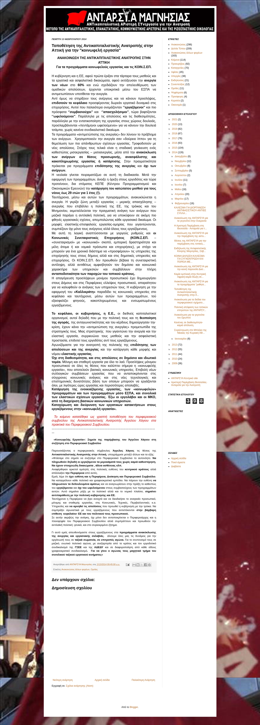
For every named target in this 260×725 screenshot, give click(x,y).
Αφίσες (175, 72)
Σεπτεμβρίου (182, 170)
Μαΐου (178, 189)
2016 (175, 143)
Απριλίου (180, 194)
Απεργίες (176, 76)
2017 (175, 138)
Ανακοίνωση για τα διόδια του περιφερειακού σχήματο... (189, 301)
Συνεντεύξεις (178, 84)
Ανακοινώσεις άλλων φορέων (75, 569)
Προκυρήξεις (178, 63)
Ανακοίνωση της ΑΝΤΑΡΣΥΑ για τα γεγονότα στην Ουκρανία (191, 219)
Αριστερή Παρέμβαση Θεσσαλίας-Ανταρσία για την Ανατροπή (189, 383)
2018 (175, 133)
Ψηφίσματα (177, 92)
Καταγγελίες (177, 67)
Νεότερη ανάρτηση (63, 680)
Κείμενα (175, 59)
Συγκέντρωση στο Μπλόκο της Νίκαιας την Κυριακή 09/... (190, 331)
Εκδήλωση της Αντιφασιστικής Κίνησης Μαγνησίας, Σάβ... (190, 250)
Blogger (134, 707)
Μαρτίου (179, 198)
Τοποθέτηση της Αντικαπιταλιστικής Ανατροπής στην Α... (186, 292)
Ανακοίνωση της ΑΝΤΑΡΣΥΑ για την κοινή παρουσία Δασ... (191, 268)
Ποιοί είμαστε (178, 462)
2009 (175, 363)
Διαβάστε (176, 466)
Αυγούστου (181, 175)
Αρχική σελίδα (102, 680)
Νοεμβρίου (181, 161)
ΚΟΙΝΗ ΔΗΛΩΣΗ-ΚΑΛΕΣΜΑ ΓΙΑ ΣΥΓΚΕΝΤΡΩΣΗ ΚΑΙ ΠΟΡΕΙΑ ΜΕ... (189, 259)
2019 (175, 128)
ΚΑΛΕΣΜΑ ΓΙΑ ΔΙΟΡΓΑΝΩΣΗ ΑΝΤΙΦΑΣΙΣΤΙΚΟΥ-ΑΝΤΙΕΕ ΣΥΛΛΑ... (190, 210)
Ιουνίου (179, 184)
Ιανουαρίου (181, 338)
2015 (175, 147)
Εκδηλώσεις (177, 80)
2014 (175, 152)
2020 (175, 124)
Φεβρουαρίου (182, 203)
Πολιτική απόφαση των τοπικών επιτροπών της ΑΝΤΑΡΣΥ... (191, 308)
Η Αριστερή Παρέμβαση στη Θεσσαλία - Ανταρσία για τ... (190, 227)
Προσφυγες (177, 96)
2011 (175, 354)
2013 (175, 344)
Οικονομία (176, 104)
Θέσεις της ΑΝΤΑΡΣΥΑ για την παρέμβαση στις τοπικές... (190, 242)
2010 (175, 358)
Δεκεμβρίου (181, 156)
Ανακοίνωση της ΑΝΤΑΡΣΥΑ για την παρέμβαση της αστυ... (191, 234)
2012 (175, 349)
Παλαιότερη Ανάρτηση (143, 680)
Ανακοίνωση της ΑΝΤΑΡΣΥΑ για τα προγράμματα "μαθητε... (191, 283)
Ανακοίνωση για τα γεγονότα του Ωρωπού (189, 316)
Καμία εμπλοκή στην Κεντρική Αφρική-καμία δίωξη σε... (190, 275)
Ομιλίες (94, 569)
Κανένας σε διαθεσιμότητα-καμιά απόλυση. (188, 324)
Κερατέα (175, 100)
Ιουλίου (179, 179)
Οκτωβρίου (181, 165)
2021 (175, 119)
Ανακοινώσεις (178, 44)
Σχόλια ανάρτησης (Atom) (79, 685)
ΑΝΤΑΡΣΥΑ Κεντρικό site (184, 378)
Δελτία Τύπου (178, 48)
